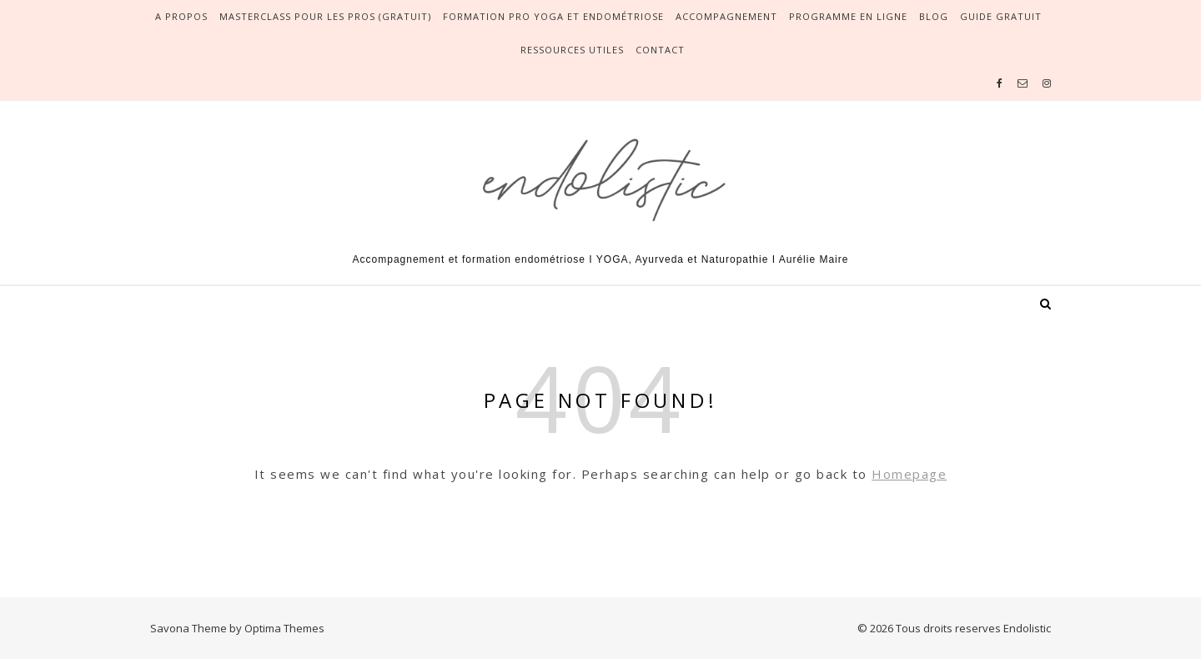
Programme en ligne (848, 16)
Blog (933, 16)
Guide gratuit (1001, 16)
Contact (660, 49)
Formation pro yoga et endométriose (553, 16)
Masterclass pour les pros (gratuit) (325, 16)
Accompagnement (726, 16)
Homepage (909, 473)
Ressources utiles (572, 49)
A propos (181, 16)
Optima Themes (284, 628)
